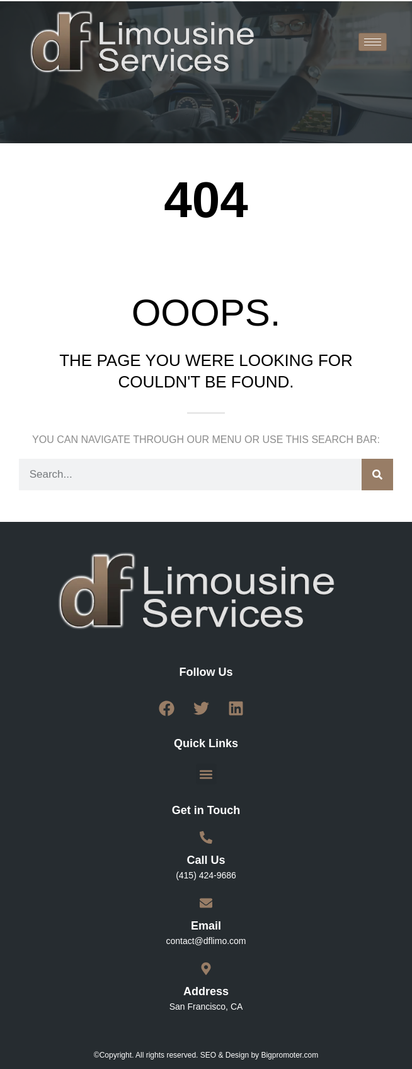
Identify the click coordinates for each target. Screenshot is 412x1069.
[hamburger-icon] (372, 42)
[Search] (377, 474)
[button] (206, 774)
